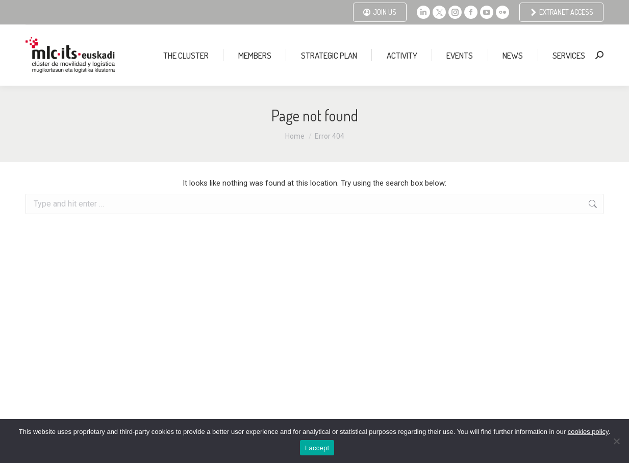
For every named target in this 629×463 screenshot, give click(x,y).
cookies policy (588, 431)
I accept (317, 448)
